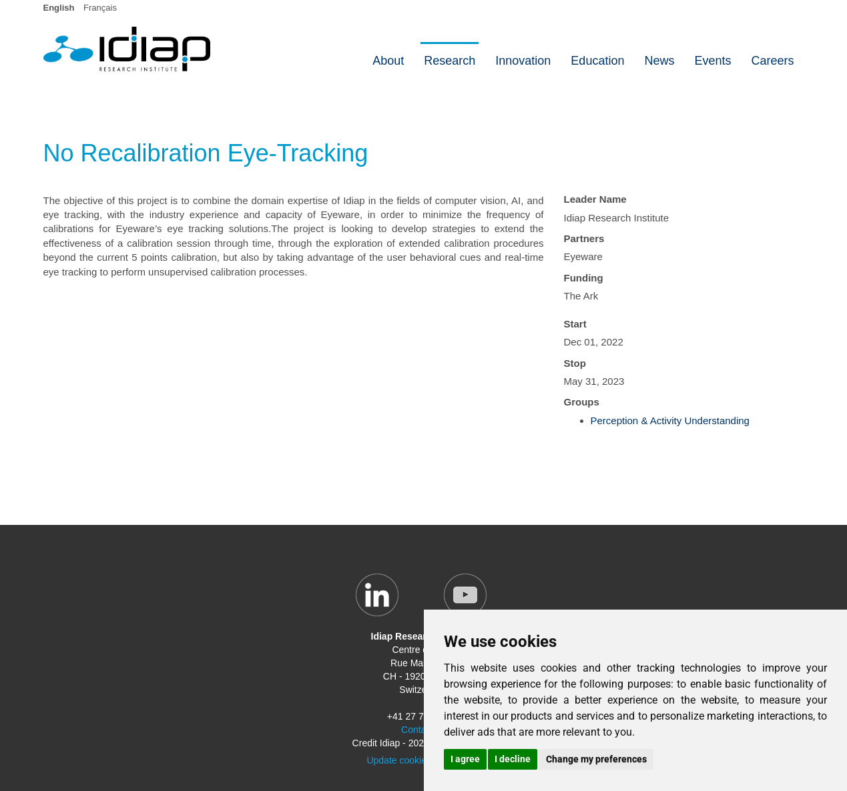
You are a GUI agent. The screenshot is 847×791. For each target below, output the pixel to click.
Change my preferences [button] (596, 759)
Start (575, 323)
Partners (584, 238)
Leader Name (595, 199)
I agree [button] (465, 759)
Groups (581, 402)
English (59, 8)
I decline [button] (513, 759)
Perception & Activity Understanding (670, 420)
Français (100, 8)
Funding (583, 277)
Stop (575, 363)
